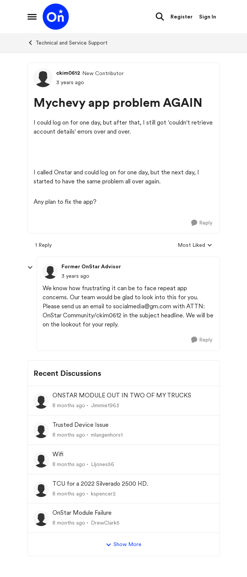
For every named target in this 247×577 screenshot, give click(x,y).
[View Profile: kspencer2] (41, 489)
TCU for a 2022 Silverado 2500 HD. (100, 483)
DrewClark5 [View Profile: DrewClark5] (105, 523)
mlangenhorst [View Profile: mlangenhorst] (107, 435)
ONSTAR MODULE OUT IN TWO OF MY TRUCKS (121, 395)
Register (181, 17)
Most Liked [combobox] (195, 245)
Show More (123, 544)
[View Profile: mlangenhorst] (41, 430)
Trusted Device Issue (80, 424)
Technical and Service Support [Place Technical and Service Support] (67, 43)
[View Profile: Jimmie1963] (41, 401)
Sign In (207, 17)
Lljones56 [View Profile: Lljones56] (102, 464)
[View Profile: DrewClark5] (41, 518)
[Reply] (202, 223)
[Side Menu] (32, 16)
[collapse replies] (30, 267)
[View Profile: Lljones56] (41, 460)
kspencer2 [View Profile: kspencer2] (103, 493)
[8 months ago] (68, 405)
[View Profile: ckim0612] (43, 77)
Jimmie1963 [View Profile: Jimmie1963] (105, 405)
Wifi (57, 454)
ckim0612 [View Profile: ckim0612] (68, 73)
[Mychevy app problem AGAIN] (75, 276)
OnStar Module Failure (82, 512)
